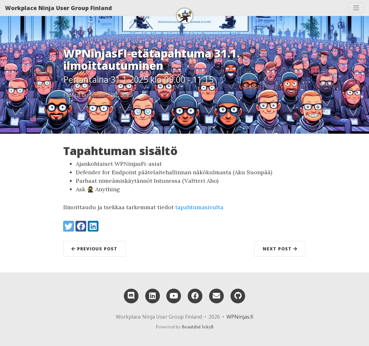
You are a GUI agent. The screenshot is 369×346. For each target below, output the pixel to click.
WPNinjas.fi (239, 316)
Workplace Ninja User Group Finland (58, 8)
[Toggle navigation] (356, 8)
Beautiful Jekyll (197, 327)
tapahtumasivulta (199, 207)
